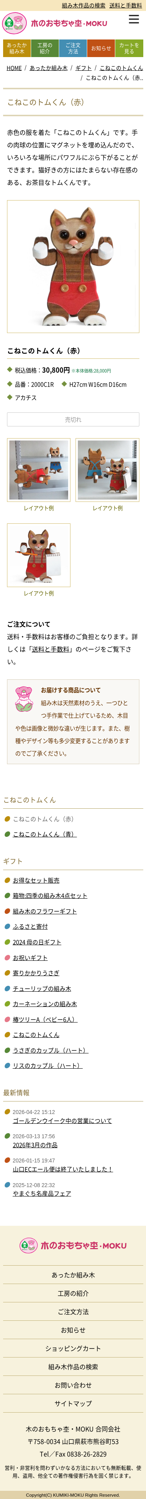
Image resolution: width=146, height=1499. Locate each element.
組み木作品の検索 (84, 5)
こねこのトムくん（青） (45, 834)
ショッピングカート (73, 1348)
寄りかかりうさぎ (36, 973)
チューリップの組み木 (42, 988)
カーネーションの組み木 (45, 1003)
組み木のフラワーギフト (45, 911)
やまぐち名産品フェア (42, 1193)
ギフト (84, 68)
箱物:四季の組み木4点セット (50, 895)
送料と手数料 (125, 5)
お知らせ (73, 1329)
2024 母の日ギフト (37, 942)
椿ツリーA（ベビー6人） (45, 1019)
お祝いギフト (30, 957)
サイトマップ (73, 1403)
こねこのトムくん (121, 68)
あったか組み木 (49, 68)
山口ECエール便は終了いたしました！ (63, 1169)
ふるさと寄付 (30, 926)
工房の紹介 (73, 1293)
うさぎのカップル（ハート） (51, 1050)
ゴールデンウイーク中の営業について (62, 1120)
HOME (14, 68)
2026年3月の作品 (35, 1145)
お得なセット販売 (36, 880)
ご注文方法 (73, 1311)
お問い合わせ (73, 1385)
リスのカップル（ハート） (48, 1065)
